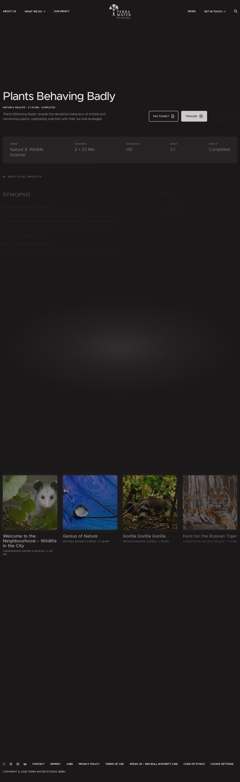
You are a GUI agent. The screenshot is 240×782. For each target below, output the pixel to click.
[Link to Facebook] (17, 764)
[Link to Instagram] (4, 764)
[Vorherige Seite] (218, 116)
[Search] (235, 11)
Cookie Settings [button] (222, 764)
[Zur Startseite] (120, 11)
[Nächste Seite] (231, 116)
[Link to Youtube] (25, 764)
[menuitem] (9, 11)
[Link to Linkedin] (11, 764)
